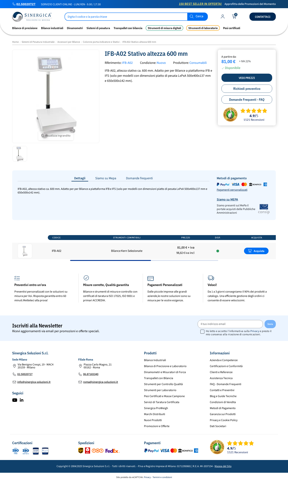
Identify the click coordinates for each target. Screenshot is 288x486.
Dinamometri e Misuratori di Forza (165, 372)
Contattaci (262, 17)
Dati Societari (218, 426)
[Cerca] (136, 17)
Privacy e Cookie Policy (223, 420)
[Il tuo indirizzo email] (230, 324)
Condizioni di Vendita (223, 402)
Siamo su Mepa (105, 178)
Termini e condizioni (162, 477)
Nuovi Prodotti (153, 420)
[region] (144, 246)
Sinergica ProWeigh (156, 408)
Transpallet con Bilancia (158, 378)
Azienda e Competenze (224, 360)
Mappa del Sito (223, 466)
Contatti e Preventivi (222, 390)
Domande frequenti (139, 178)
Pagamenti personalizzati (232, 190)
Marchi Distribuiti (154, 414)
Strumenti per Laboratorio (160, 390)
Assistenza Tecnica (221, 378)
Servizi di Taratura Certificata (161, 402)
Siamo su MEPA (227, 199)
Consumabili (198, 63)
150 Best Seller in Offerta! (200, 4)
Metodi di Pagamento (223, 408)
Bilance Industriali (155, 360)
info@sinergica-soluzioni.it (34, 382)
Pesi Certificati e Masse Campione (164, 396)
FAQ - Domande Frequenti (225, 384)
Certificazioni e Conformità (226, 366)
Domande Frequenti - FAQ (247, 99)
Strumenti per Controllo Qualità (163, 384)
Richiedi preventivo (246, 89)
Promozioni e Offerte (156, 426)
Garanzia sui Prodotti (223, 414)
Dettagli (79, 178)
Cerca (199, 16)
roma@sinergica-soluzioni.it (100, 382)
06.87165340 (90, 374)
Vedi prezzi (247, 78)
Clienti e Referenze (221, 372)
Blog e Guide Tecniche (223, 396)
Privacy (254, 331)
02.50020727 (25, 4)
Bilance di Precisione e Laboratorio (165, 366)
